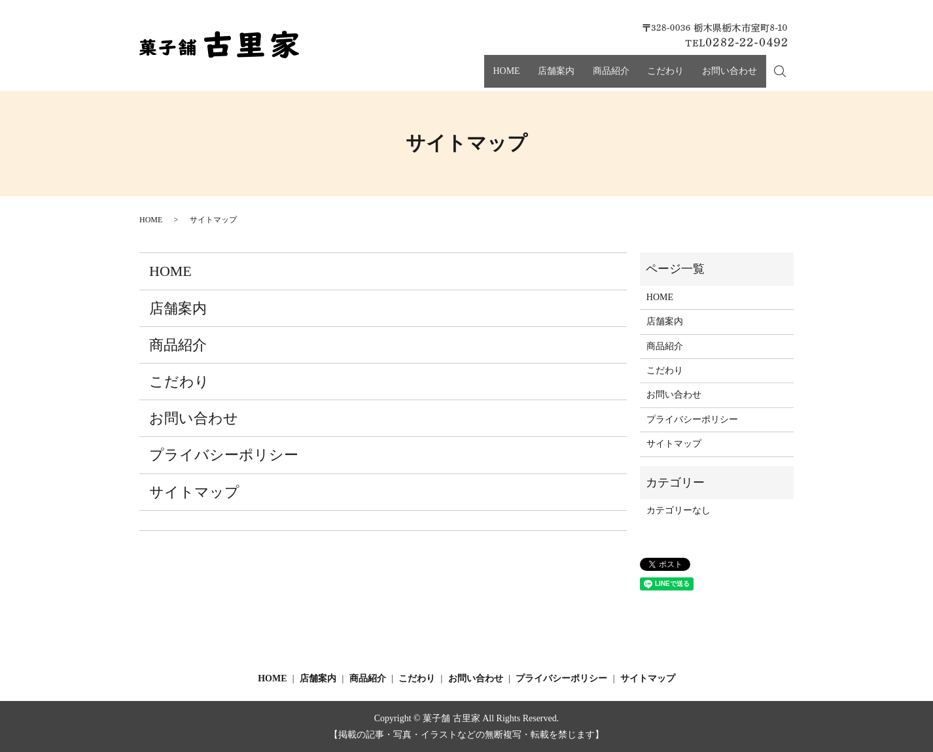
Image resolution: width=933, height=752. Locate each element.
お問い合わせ (727, 77)
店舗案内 (575, 77)
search (787, 78)
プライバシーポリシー (223, 455)
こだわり (670, 77)
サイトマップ (194, 492)
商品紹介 (623, 77)
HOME (532, 77)
